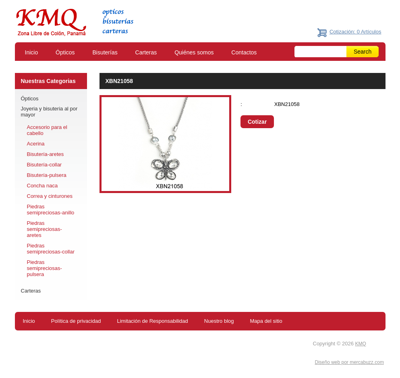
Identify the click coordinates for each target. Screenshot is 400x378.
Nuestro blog (219, 321)
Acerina (36, 144)
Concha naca (42, 186)
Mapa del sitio (266, 321)
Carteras (146, 52)
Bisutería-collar (44, 165)
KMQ (360, 344)
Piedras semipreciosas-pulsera (44, 268)
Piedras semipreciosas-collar (51, 249)
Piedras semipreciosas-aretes (44, 229)
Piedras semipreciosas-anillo (51, 210)
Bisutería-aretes (45, 154)
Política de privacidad (76, 321)
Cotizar (257, 121)
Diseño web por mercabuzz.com (349, 362)
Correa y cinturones (50, 196)
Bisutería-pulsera (46, 175)
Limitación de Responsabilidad (152, 321)
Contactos (244, 52)
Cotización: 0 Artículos (355, 32)
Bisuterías (104, 52)
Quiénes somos (193, 52)
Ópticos (65, 52)
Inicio (31, 52)
